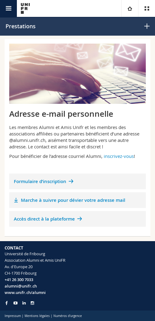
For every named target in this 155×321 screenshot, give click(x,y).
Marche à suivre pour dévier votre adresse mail (73, 200)
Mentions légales (37, 316)
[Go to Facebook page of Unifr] (7, 303)
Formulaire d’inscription (40, 181)
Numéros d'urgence (67, 316)
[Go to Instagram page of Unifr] (32, 303)
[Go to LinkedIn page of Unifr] (24, 303)
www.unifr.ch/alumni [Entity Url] (25, 292)
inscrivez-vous (119, 156)
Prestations (21, 26)
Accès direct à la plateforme (44, 219)
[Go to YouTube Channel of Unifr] (15, 303)
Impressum (13, 316)
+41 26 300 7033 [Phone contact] (19, 279)
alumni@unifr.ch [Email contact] (21, 286)
